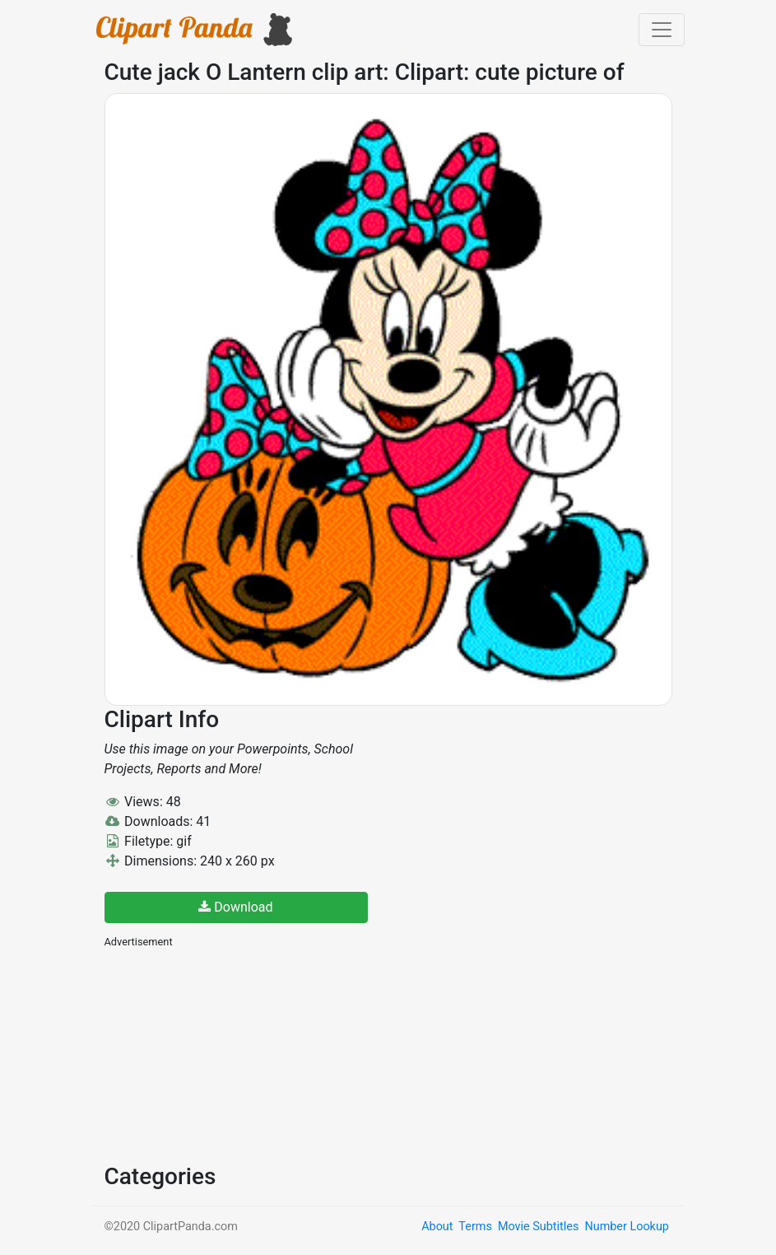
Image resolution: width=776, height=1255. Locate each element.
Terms (474, 1227)
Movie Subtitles (538, 1227)
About (437, 1227)
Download (235, 907)
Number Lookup (626, 1227)
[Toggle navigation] (662, 29)
